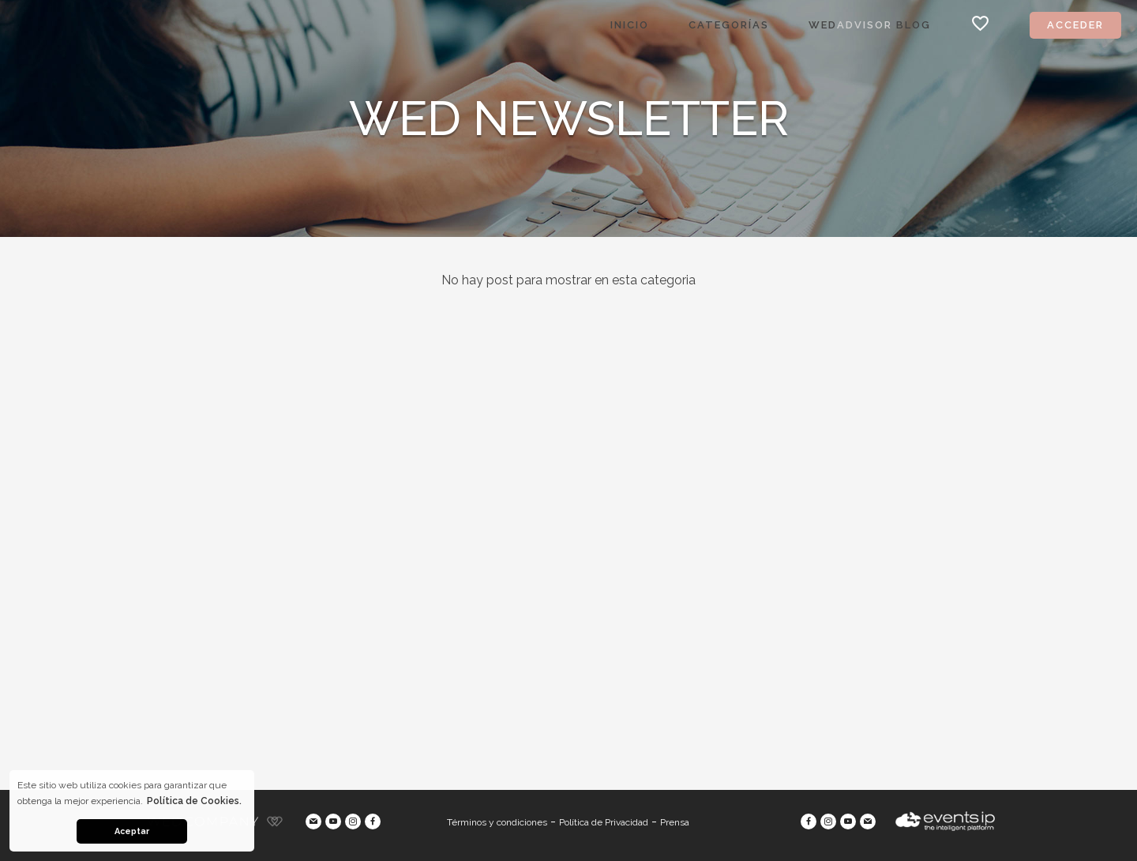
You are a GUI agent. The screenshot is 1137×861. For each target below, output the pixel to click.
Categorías (729, 25)
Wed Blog (870, 25)
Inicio (629, 25)
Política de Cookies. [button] (194, 800)
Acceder (1075, 25)
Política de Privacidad (603, 822)
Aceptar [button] (131, 831)
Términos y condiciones (497, 822)
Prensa (674, 822)
